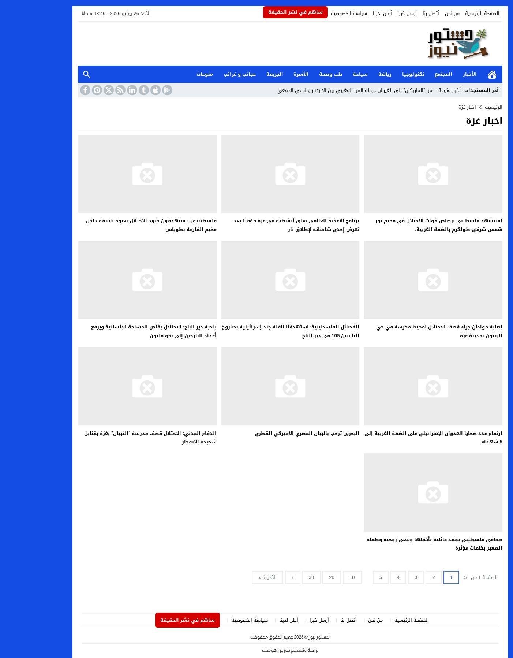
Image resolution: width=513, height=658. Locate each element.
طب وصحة (297, 74)
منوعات (171, 74)
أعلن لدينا (348, 13)
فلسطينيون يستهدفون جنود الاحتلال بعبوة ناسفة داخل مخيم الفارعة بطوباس (117, 225)
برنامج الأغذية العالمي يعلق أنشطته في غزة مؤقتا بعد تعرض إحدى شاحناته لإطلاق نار (263, 225)
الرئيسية (458, 74)
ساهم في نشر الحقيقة (262, 11)
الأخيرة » (234, 577)
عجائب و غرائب (206, 74)
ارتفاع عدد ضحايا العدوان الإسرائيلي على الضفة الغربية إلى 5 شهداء (400, 437)
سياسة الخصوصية (315, 13)
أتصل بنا (397, 13)
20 (298, 577)
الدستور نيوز (286, 637)
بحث (53, 74)
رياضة (351, 74)
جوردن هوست (242, 650)
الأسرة (267, 74)
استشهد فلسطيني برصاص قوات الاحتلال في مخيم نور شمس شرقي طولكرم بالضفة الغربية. (405, 225)
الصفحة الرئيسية (448, 13)
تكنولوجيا (379, 74)
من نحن (418, 13)
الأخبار (436, 74)
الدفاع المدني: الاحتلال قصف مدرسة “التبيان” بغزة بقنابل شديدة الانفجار (116, 437)
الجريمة (241, 74)
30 (278, 577)
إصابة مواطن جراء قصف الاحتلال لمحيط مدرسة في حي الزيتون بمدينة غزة (405, 331)
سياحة (326, 74)
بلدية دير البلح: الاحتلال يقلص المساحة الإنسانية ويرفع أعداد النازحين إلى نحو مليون (120, 331)
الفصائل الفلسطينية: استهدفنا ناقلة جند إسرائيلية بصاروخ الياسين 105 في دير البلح (257, 331)
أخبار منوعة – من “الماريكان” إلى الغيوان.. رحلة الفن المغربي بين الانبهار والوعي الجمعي (335, 90)
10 (318, 577)
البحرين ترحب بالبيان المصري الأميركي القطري (273, 433)
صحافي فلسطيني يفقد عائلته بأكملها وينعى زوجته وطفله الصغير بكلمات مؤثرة (401, 544)
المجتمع (410, 74)
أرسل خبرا (373, 13)
